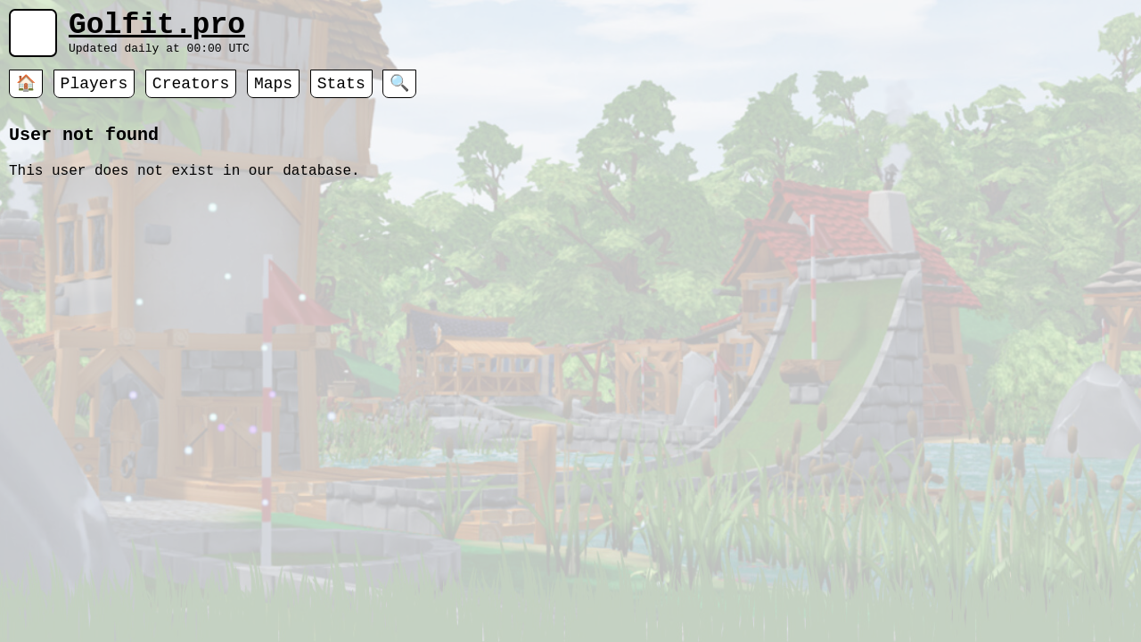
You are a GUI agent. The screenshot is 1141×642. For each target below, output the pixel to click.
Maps (273, 93)
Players (94, 93)
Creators (190, 93)
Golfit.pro (157, 29)
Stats (341, 93)
